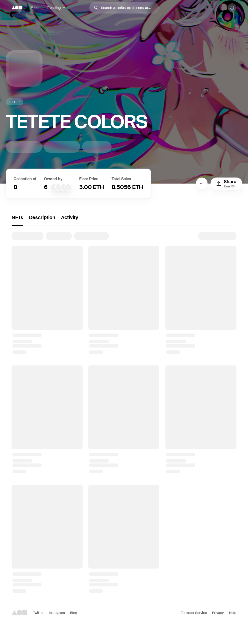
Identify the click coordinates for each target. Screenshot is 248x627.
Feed (35, 8)
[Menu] (201, 183)
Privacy (218, 613)
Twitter (38, 613)
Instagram (57, 613)
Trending (54, 8)
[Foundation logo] (17, 7)
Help (232, 613)
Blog (73, 613)
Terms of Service (194, 613)
